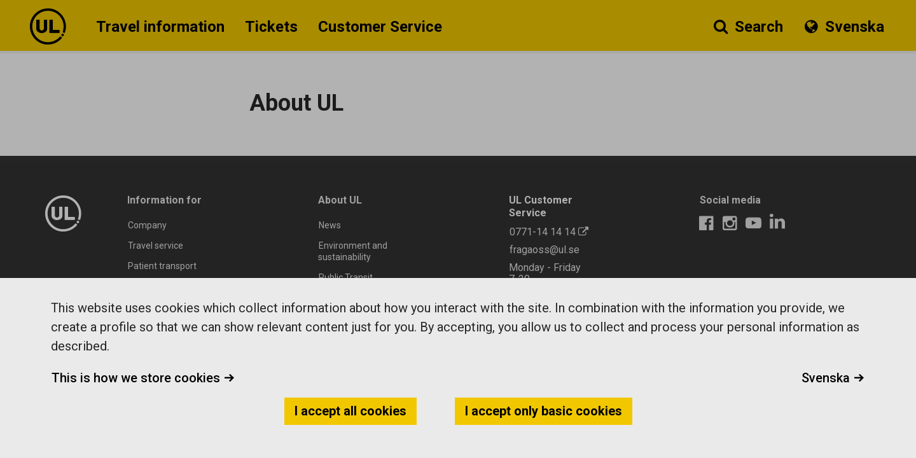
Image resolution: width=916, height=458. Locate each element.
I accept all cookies (350, 411)
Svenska (833, 377)
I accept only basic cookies (543, 411)
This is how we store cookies (143, 377)
